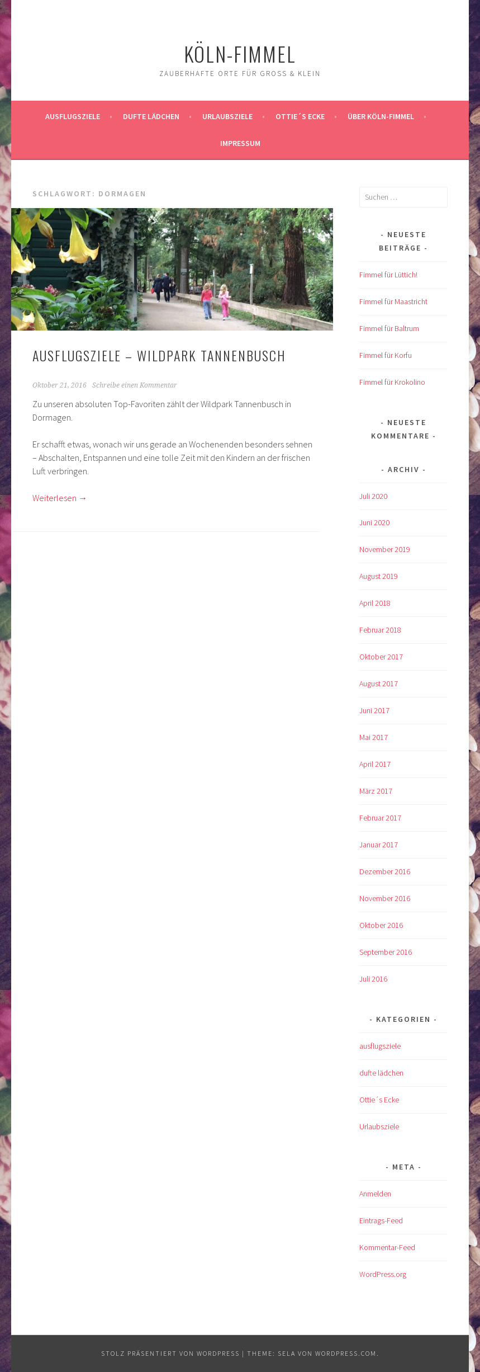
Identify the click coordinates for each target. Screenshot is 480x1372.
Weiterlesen (59, 497)
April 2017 (375, 764)
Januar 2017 (378, 845)
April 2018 (375, 603)
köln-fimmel (240, 53)
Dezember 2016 (384, 871)
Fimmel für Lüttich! (388, 275)
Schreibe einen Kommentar (134, 385)
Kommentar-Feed (387, 1247)
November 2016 (384, 898)
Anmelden (375, 1194)
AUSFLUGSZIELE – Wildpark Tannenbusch (159, 355)
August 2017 (378, 683)
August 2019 (378, 576)
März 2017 (375, 791)
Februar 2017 (380, 818)
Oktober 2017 (381, 657)
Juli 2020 (373, 496)
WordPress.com (346, 1353)
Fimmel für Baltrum (389, 328)
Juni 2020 (374, 522)
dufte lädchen (381, 1073)
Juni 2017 (374, 710)
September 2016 (385, 952)
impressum (240, 143)
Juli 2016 (373, 979)
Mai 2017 (373, 737)
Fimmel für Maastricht (393, 301)
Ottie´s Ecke (300, 116)
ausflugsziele (72, 116)
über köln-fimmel (381, 116)
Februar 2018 (380, 630)
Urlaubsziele (227, 116)
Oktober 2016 (381, 925)
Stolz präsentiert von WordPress (170, 1353)
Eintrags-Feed (381, 1220)
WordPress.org (382, 1274)
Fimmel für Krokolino (392, 382)
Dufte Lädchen (151, 116)
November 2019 (384, 549)
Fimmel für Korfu (385, 355)
